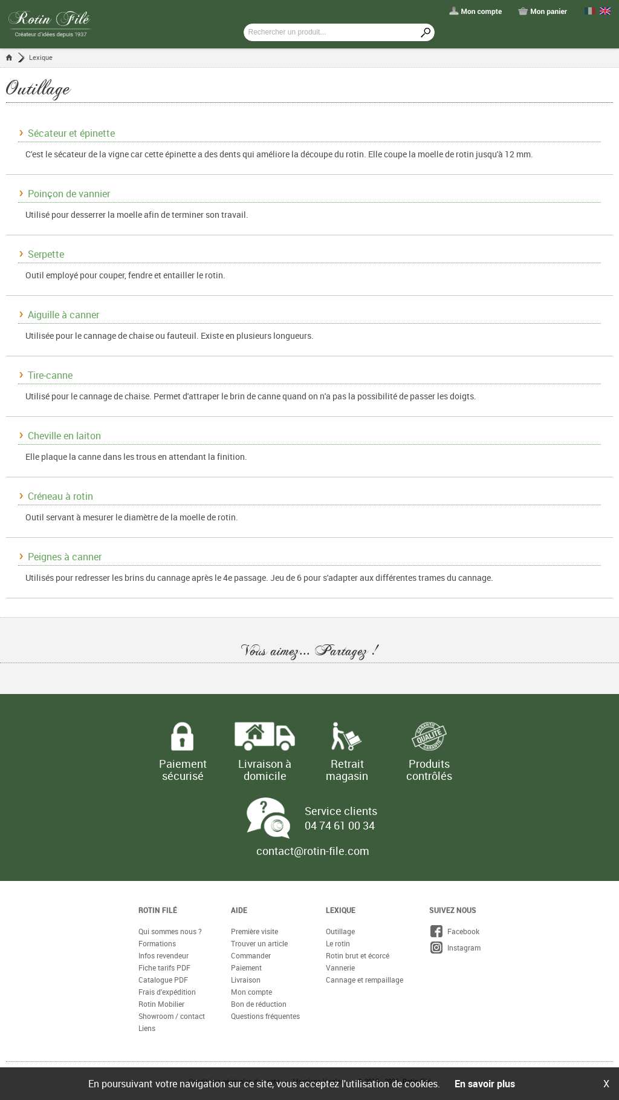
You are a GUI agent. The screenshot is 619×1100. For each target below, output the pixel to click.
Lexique (41, 57)
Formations (157, 943)
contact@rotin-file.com (312, 851)
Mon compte (251, 992)
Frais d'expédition (167, 992)
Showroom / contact (171, 1016)
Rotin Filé (157, 910)
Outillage (340, 931)
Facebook (454, 931)
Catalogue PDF (163, 979)
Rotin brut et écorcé (357, 955)
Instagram (455, 947)
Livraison (246, 979)
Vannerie (340, 967)
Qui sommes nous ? (170, 931)
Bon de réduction (259, 1004)
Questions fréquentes (265, 1016)
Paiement (246, 967)
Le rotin (338, 943)
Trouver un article (259, 943)
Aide (239, 910)
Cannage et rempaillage (364, 979)
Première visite (254, 931)
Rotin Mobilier (161, 1004)
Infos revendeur (163, 955)
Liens (146, 1028)
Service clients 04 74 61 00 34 (341, 818)
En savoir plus (485, 1083)
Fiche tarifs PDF (164, 967)
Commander (251, 955)
